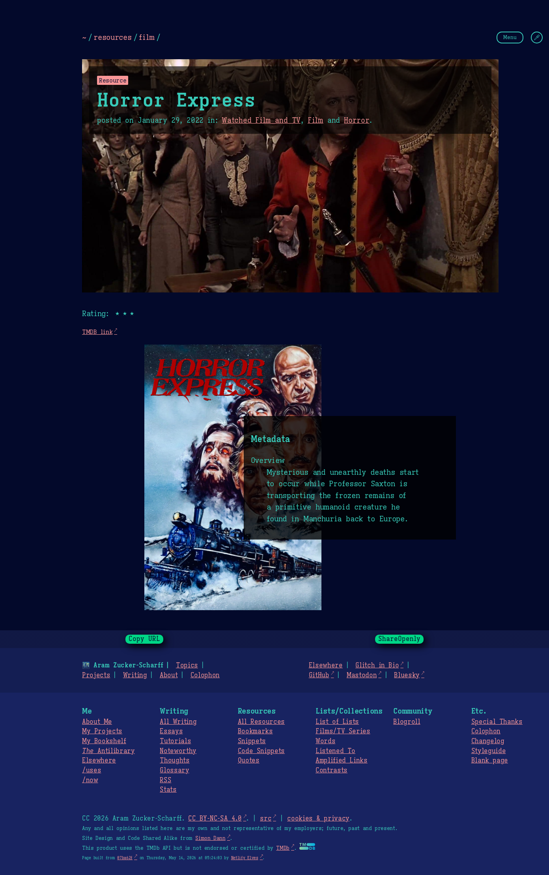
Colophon (205, 675)
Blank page (489, 760)
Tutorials (175, 741)
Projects (96, 675)
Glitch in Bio (377, 665)
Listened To (335, 751)
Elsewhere (326, 665)
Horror (356, 120)
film (147, 37)
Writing (135, 675)
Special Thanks (497, 722)
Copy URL (144, 639)
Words (325, 741)
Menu (510, 37)
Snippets (252, 741)
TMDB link (97, 331)
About (168, 675)
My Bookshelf (104, 741)
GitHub (319, 675)
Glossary (174, 770)
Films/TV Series (343, 731)
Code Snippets (261, 751)
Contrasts (331, 770)
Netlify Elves (244, 857)
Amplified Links (342, 760)
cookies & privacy (318, 819)
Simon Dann (210, 838)
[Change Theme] (537, 37)
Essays (171, 731)
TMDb (282, 848)
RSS (165, 780)
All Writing (178, 722)
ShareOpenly (399, 639)
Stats (168, 790)
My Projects (102, 731)
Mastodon (362, 675)
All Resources (261, 722)
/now (90, 780)
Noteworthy (178, 751)
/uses (91, 770)
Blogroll (406, 722)
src (265, 819)
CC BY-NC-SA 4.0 (214, 819)
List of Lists (337, 722)
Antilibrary (108, 751)
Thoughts (174, 760)
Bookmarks (255, 731)
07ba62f (125, 857)
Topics (187, 665)
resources (112, 37)
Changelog (487, 741)
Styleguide (488, 751)
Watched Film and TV (261, 120)
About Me (97, 722)
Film (315, 120)
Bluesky (407, 675)
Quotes (249, 760)
